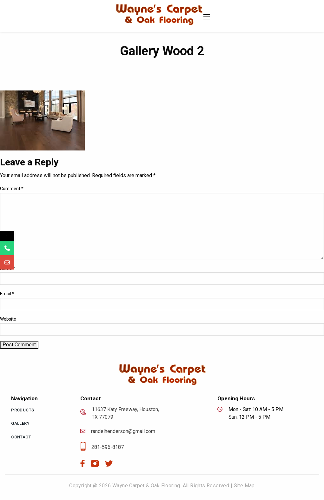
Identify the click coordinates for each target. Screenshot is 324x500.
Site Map (244, 486)
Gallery (20, 423)
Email (7, 293)
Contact (21, 437)
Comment (11, 188)
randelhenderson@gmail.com (117, 431)
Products (22, 410)
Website (8, 319)
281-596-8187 (102, 447)
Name (7, 268)
